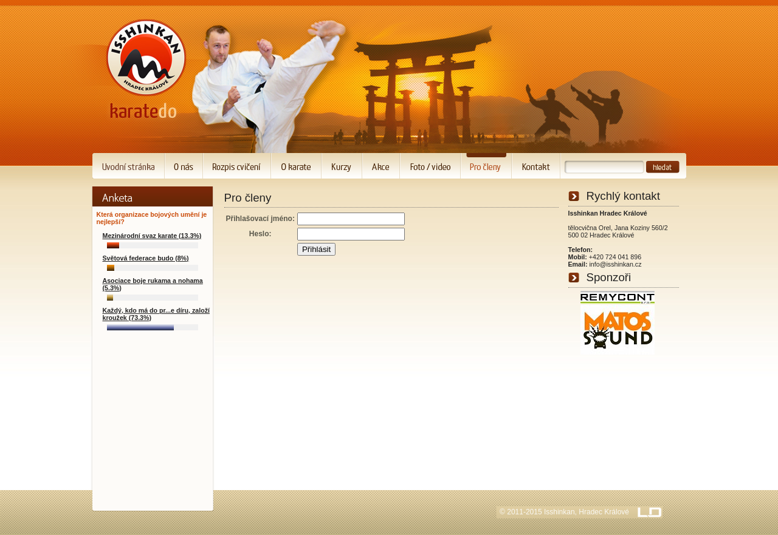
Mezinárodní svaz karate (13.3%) (152, 235)
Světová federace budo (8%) (146, 258)
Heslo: (260, 234)
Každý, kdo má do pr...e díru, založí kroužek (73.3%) (156, 314)
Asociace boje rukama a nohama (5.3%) (153, 284)
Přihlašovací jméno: (260, 218)
